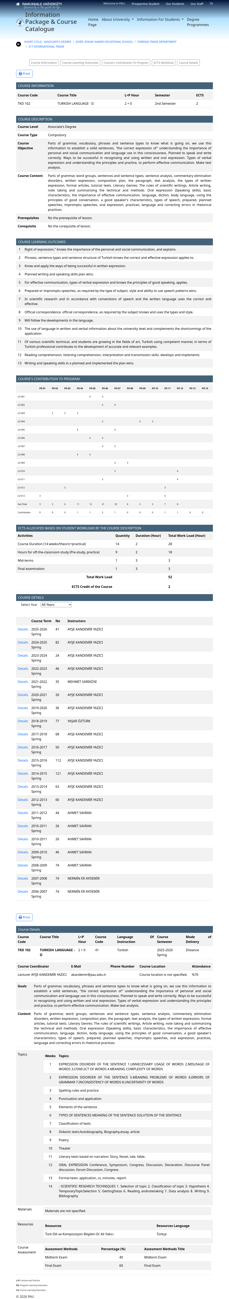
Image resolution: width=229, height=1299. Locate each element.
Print (24, 73)
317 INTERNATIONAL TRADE (46, 46)
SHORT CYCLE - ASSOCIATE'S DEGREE (47, 42)
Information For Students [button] (159, 19)
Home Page (93, 22)
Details (23, 629)
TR (211, 3)
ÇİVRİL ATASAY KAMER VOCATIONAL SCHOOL (104, 42)
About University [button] (116, 19)
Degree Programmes (198, 22)
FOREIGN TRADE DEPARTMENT (156, 42)
